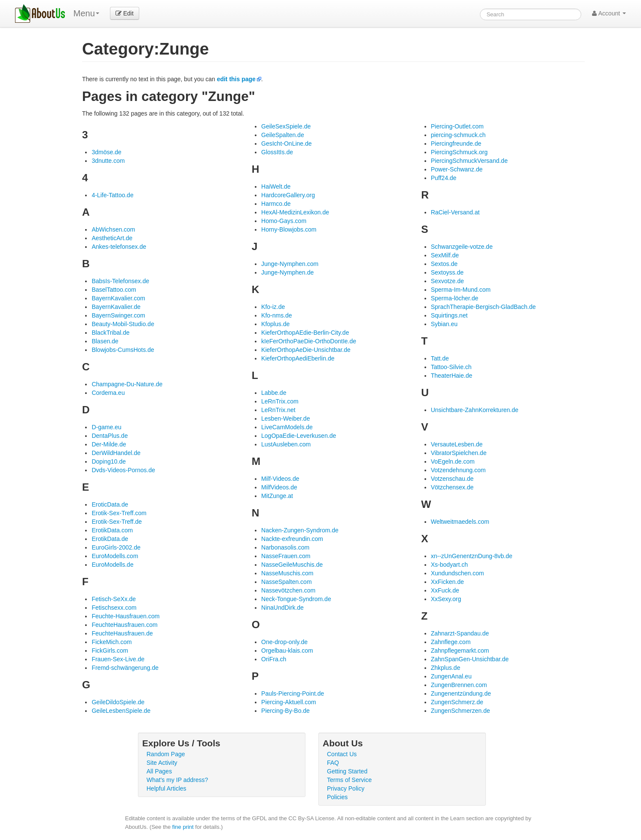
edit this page (236, 79)
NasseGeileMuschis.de (292, 564)
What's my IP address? (177, 779)
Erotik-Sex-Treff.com (119, 513)
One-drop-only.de (284, 641)
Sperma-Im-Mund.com (461, 289)
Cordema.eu (108, 392)
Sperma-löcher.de (455, 298)
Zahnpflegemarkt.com (460, 650)
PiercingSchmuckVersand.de (469, 160)
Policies (337, 797)
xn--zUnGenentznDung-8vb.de (472, 556)
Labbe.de (273, 392)
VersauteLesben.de (457, 444)
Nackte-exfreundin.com (292, 538)
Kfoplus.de (275, 324)
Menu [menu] (86, 13)
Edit (125, 13)
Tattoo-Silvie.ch (451, 366)
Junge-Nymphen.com (289, 263)
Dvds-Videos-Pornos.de (123, 470)
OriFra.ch (273, 659)
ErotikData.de (110, 538)
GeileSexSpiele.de (286, 126)
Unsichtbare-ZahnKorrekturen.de (475, 409)
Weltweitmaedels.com (460, 521)
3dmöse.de (106, 152)
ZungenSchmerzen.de (460, 710)
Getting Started (347, 771)
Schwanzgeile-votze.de (462, 246)
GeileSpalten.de (282, 134)
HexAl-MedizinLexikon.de (295, 212)
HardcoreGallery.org (288, 195)
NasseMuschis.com (287, 573)
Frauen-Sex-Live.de (118, 659)
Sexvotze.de (447, 281)
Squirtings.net (449, 315)
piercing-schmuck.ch (458, 134)
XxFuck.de (445, 590)
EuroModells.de (112, 564)
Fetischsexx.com (114, 607)
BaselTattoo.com (114, 289)
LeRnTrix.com (280, 401)
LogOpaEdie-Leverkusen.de (298, 435)
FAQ (333, 762)
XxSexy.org (446, 599)
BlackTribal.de (110, 332)
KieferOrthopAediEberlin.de (297, 358)
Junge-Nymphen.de (287, 272)
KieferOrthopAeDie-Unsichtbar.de (306, 349)
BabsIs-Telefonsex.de (120, 281)
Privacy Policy (345, 788)
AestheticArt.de (112, 238)
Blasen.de (105, 341)
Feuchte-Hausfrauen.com (125, 616)
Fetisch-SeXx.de (114, 599)
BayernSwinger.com (118, 315)
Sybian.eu (444, 324)
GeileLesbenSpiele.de (121, 710)
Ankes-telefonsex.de (119, 246)
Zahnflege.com (451, 641)
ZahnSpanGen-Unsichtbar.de (470, 659)
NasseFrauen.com (285, 556)
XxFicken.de (447, 581)
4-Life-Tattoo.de (112, 195)
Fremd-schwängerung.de (125, 667)
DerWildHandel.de (116, 452)
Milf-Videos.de (280, 478)
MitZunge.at (277, 495)
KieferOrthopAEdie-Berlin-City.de (305, 332)
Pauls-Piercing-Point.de (292, 693)
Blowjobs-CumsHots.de (123, 349)
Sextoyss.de (447, 272)
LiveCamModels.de (287, 427)
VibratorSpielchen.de (459, 452)
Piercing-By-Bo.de (285, 710)
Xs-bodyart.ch (449, 564)
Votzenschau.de (452, 478)
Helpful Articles (166, 788)
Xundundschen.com (457, 573)
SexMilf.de (445, 255)
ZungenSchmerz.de (457, 702)
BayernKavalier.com (118, 298)
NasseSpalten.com (286, 581)
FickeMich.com (111, 641)
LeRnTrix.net (278, 409)
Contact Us (342, 754)
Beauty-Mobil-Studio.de (123, 324)
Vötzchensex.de (452, 487)
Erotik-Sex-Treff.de (117, 521)
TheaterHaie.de (452, 375)
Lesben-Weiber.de (285, 418)
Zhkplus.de (445, 667)
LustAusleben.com (286, 444)
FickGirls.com (110, 650)
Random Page (166, 754)
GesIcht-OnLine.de (286, 143)
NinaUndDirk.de (282, 607)
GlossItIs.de (277, 152)
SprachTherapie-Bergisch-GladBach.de (483, 306)
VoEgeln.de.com (453, 461)
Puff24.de (444, 177)
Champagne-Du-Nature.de (127, 384)
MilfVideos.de (279, 487)
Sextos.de (444, 263)
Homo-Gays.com (283, 220)
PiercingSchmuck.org (459, 152)
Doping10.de (108, 461)
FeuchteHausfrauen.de (122, 633)
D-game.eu (106, 427)
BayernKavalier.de (116, 306)
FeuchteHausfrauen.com (124, 624)
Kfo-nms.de (276, 315)
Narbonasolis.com (285, 547)
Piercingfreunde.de (456, 143)
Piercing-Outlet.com (457, 126)
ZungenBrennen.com (459, 684)
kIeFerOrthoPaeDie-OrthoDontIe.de (308, 341)
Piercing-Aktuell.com (288, 702)
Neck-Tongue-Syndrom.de (296, 599)
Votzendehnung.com (458, 470)
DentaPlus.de (110, 435)
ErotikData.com (112, 530)
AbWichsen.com (113, 229)
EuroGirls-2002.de (116, 547)
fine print (183, 827)
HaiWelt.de (275, 186)
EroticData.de (110, 504)
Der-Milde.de (109, 444)
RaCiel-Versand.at (455, 212)
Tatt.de (440, 358)
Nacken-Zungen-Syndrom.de (300, 530)
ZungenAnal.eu (451, 676)
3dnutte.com (108, 160)
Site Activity (162, 762)
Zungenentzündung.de (461, 693)
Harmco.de (275, 203)
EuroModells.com (115, 556)
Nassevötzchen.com (288, 590)
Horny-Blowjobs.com (288, 229)
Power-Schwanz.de (457, 169)
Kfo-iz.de (273, 306)
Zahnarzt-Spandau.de (460, 633)
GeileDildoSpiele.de (118, 702)
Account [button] (609, 13)
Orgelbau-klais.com (287, 650)
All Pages (159, 771)
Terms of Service (349, 779)
